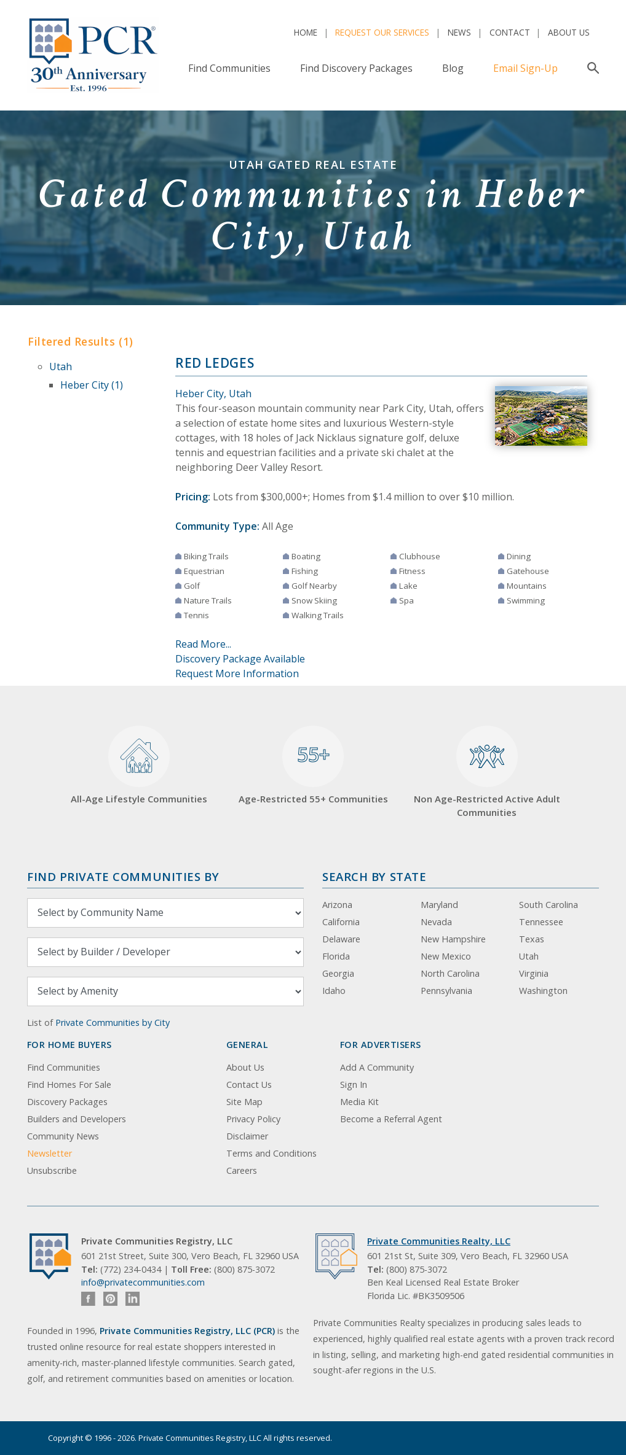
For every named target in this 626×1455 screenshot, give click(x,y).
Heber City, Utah (213, 393)
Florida (336, 956)
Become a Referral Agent (391, 1119)
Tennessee (541, 922)
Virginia (534, 973)
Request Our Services (382, 32)
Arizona (337, 904)
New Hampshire (453, 939)
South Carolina (548, 904)
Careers (241, 1170)
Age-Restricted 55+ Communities (313, 765)
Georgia (338, 973)
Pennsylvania (446, 990)
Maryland (439, 904)
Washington (543, 990)
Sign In (353, 1084)
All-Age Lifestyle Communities (139, 765)
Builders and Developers (76, 1119)
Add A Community (377, 1067)
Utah (60, 366)
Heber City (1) (91, 385)
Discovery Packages (67, 1102)
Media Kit (359, 1102)
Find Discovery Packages (356, 68)
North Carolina (450, 973)
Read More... (203, 644)
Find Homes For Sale (69, 1084)
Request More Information (237, 673)
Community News (63, 1136)
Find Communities (229, 68)
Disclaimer (247, 1136)
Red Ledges (214, 362)
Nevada (436, 922)
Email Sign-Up (525, 68)
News (459, 32)
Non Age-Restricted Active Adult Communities (487, 772)
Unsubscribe (52, 1170)
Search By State (374, 876)
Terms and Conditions (271, 1153)
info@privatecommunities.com (143, 1282)
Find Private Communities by (123, 876)
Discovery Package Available (240, 658)
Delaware (341, 939)
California (341, 922)
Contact (509, 32)
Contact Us (249, 1084)
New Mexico (446, 956)
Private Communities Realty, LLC (438, 1241)
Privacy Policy (253, 1119)
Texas (531, 939)
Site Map (244, 1102)
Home (305, 32)
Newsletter (49, 1153)
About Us (569, 32)
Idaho (334, 990)
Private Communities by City (112, 1022)
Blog (453, 68)
